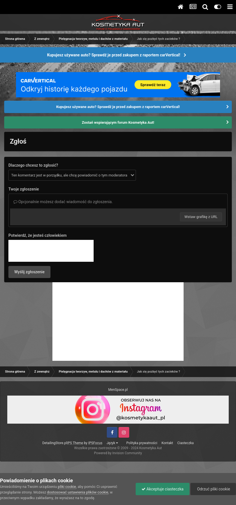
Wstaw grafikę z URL (201, 217)
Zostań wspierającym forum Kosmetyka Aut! (118, 122)
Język (112, 443)
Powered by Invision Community (118, 453)
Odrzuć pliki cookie (213, 489)
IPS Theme (75, 443)
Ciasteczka (185, 443)
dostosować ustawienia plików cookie (77, 492)
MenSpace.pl (118, 390)
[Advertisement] (118, 321)
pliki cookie (67, 487)
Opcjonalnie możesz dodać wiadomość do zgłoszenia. (63, 201)
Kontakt (167, 443)
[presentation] (51, 251)
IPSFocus (95, 443)
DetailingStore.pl (54, 443)
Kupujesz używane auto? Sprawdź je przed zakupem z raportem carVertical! (113, 55)
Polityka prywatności (141, 443)
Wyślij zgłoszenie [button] (29, 272)
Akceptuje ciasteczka (162, 489)
